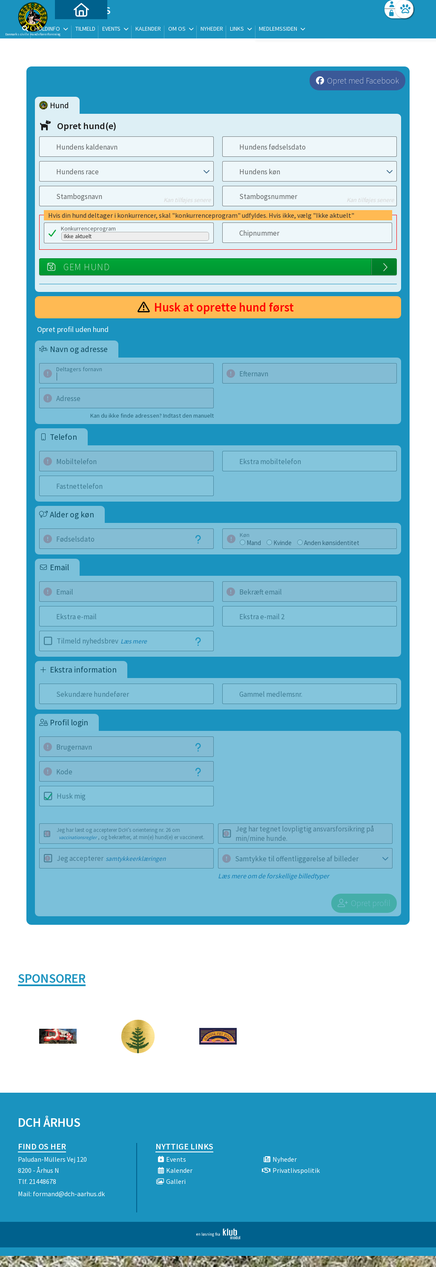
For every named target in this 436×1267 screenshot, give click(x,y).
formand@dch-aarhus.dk (69, 1182)
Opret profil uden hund (73, 329)
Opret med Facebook (363, 80)
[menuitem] (71, 28)
